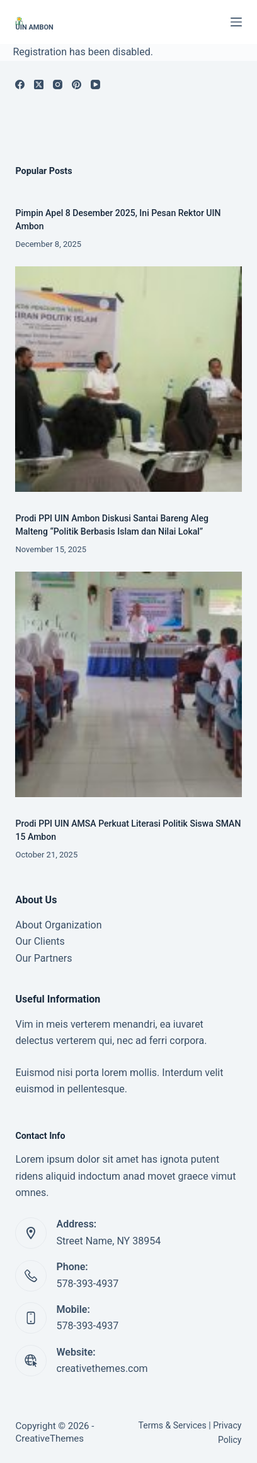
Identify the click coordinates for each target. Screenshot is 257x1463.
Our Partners (43, 958)
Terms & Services (173, 1425)
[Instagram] (57, 84)
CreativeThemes (49, 1438)
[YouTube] (95, 84)
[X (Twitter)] (38, 84)
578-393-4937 (87, 1284)
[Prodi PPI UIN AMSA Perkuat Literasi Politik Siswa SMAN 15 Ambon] (128, 684)
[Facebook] (20, 84)
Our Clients (39, 941)
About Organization (58, 925)
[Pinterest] (76, 84)
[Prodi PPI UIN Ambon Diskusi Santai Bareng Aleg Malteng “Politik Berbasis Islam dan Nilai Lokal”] (128, 379)
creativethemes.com (101, 1368)
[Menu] (236, 22)
